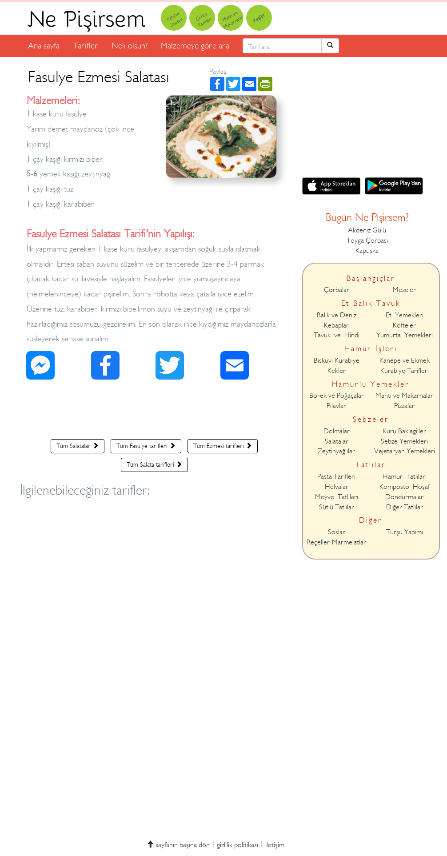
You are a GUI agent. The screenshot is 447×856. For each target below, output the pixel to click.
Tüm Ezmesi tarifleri (222, 445)
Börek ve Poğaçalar (336, 396)
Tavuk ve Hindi (336, 335)
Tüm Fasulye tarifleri (146, 445)
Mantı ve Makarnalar (404, 396)
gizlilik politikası (237, 845)
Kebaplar (336, 325)
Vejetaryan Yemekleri (404, 451)
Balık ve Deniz (336, 315)
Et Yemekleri (404, 315)
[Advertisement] (154, 411)
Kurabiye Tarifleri (404, 371)
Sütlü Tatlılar (336, 507)
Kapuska (367, 251)
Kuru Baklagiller (404, 431)
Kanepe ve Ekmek (404, 360)
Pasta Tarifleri (336, 476)
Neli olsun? (130, 45)
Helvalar (336, 487)
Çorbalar (336, 290)
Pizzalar (404, 406)
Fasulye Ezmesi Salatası (98, 77)
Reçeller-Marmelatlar (336, 542)
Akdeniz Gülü (367, 230)
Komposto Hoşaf (404, 487)
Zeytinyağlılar (336, 451)
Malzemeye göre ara (195, 45)
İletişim (274, 845)
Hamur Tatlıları (405, 476)
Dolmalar (336, 431)
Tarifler (85, 45)
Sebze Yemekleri (404, 441)
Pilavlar (336, 406)
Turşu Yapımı (404, 532)
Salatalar (336, 441)
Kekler (336, 371)
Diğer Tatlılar (404, 507)
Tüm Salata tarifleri (154, 464)
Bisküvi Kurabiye (336, 360)
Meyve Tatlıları (336, 497)
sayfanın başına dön (178, 845)
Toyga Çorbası (367, 240)
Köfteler (404, 325)
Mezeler (404, 290)
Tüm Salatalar (77, 445)
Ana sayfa (44, 45)
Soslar (336, 532)
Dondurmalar (404, 497)
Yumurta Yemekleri (404, 335)
